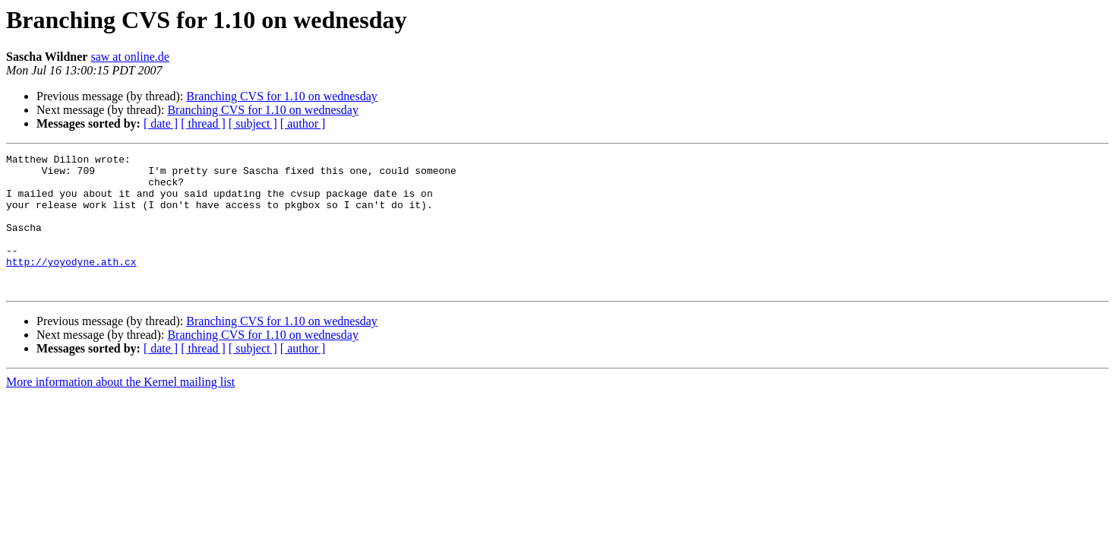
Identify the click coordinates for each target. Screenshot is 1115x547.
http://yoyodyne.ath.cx (71, 284)
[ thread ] (203, 123)
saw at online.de (129, 56)
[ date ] (161, 123)
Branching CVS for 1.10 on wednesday (281, 96)
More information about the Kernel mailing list (120, 409)
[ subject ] (253, 123)
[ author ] (303, 123)
